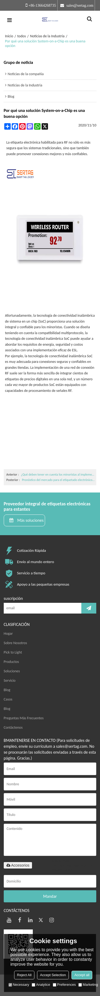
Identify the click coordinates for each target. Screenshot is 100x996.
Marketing (88, 985)
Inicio (9, 36)
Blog (7, 690)
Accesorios (17, 865)
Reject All (24, 975)
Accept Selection (53, 975)
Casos (8, 699)
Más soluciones (30, 520)
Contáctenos (13, 727)
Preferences (64, 985)
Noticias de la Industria (47, 36)
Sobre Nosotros (15, 643)
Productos (11, 661)
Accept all (81, 975)
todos (21, 36)
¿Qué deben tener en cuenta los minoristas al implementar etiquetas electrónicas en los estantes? (58, 474)
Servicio (9, 680)
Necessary (19, 985)
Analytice (41, 985)
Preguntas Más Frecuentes (24, 718)
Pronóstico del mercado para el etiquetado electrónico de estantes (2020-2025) (58, 480)
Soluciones (12, 671)
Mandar (50, 896)
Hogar (8, 633)
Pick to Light (13, 652)
